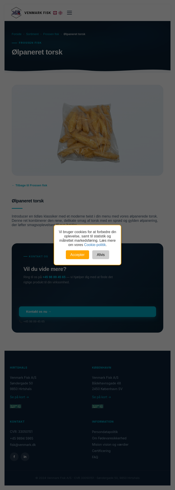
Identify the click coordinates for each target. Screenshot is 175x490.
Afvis (101, 255)
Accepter (77, 255)
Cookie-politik (95, 245)
